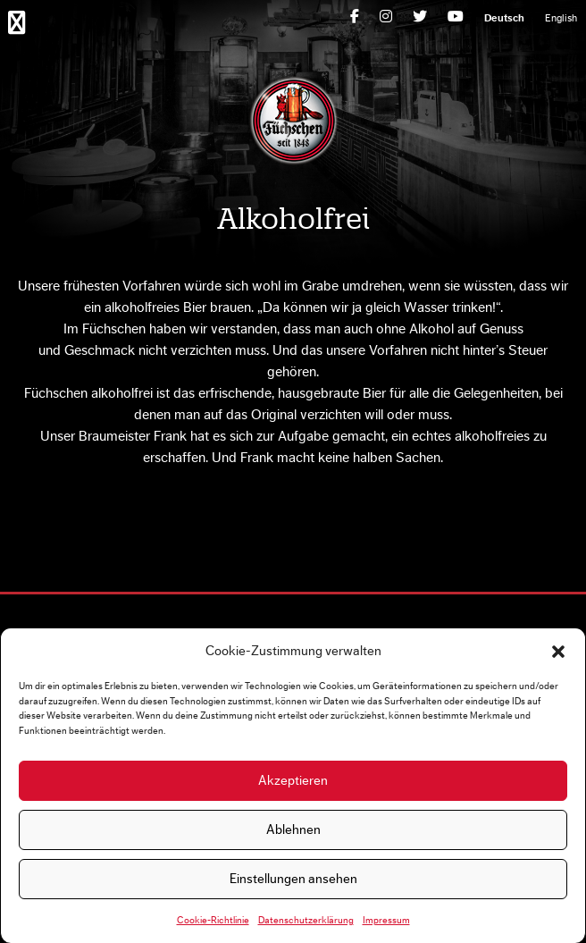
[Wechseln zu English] (561, 18)
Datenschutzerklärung (306, 920)
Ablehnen (293, 830)
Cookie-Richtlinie (213, 920)
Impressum (386, 920)
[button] (558, 652)
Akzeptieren (293, 780)
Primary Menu (20, 21)
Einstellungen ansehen (293, 879)
